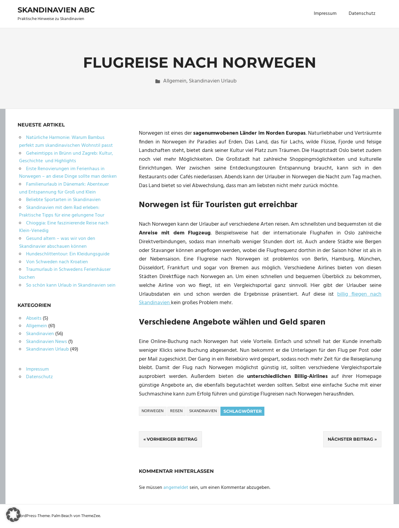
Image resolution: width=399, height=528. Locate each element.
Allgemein (174, 81)
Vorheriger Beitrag (172, 439)
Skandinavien (203, 411)
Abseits (34, 318)
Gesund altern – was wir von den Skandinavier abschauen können (57, 243)
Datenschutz (362, 14)
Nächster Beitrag (350, 439)
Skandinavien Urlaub (212, 81)
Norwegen (152, 411)
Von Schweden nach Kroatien (57, 262)
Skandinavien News (46, 342)
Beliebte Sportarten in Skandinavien (63, 200)
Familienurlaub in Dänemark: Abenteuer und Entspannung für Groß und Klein (64, 188)
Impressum (325, 14)
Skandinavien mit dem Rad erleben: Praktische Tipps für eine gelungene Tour (61, 212)
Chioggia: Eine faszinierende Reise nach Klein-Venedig (64, 227)
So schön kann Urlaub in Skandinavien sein (71, 285)
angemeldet (175, 488)
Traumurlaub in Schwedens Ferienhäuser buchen (65, 273)
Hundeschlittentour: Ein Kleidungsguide (67, 254)
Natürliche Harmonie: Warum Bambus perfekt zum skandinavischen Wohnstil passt (66, 142)
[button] (13, 514)
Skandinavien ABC (56, 9)
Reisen (176, 411)
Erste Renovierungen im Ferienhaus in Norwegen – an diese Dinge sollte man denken (68, 173)
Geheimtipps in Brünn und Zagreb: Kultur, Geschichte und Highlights (66, 157)
